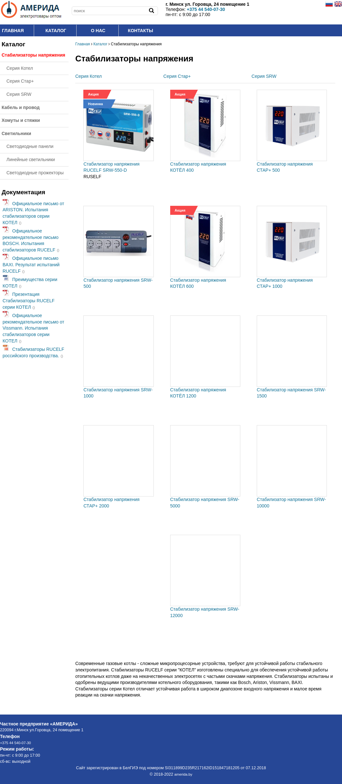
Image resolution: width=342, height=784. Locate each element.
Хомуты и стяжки (21, 120)
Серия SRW (18, 94)
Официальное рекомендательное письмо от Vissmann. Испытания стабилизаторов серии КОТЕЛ (33, 328)
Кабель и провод (21, 107)
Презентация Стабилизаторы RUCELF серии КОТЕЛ (29, 300)
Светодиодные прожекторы (35, 172)
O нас (98, 30)
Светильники (16, 133)
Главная (13, 30)
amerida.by (183, 774)
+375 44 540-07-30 (15, 743)
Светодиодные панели (29, 146)
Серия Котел (19, 68)
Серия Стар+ (20, 81)
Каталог (55, 30)
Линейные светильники (30, 159)
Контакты (140, 30)
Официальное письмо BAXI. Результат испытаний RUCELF (31, 264)
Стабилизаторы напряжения (33, 55)
